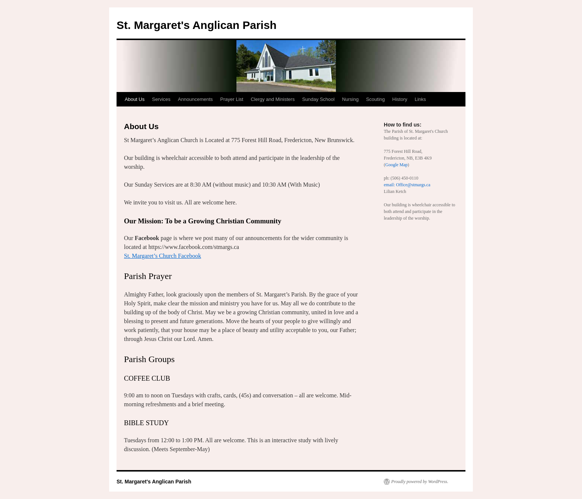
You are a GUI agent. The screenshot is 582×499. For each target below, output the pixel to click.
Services (161, 99)
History (399, 99)
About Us (134, 99)
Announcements (195, 99)
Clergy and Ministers (273, 99)
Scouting (375, 99)
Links (420, 99)
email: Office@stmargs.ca (407, 184)
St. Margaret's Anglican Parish (197, 25)
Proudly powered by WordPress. (419, 481)
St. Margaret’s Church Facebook (162, 256)
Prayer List (231, 99)
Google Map (396, 164)
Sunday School (318, 99)
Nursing (350, 99)
